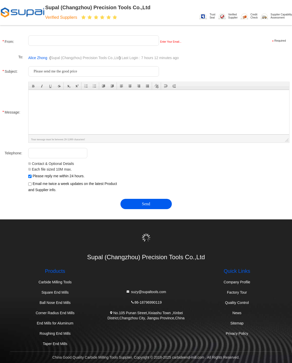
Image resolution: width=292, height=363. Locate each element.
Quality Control (237, 303)
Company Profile (237, 282)
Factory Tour (237, 292)
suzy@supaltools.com (146, 291)
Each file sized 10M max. (50, 169)
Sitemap (236, 323)
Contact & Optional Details (51, 164)
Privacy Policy (237, 333)
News (236, 313)
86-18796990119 (146, 302)
